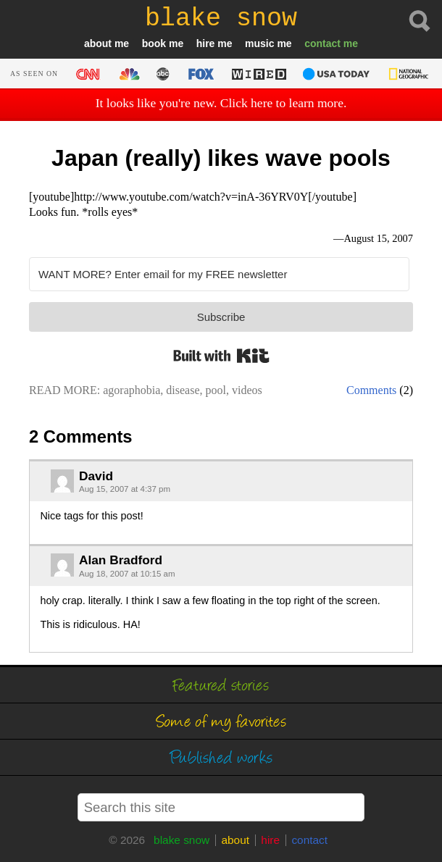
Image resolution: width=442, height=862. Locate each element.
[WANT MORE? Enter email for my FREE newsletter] (219, 274)
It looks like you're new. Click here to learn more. (221, 103)
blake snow (181, 840)
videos (247, 390)
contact (322, 43)
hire (205, 43)
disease (182, 390)
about (98, 43)
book (154, 43)
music (259, 43)
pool (216, 390)
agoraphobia (131, 390)
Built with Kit (221, 356)
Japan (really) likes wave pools (221, 158)
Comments (371, 390)
